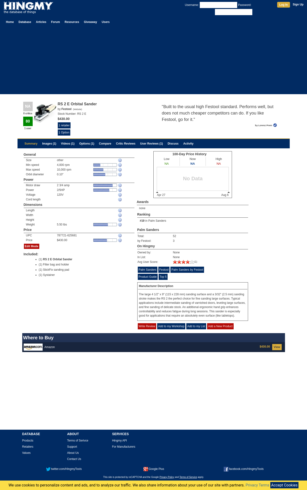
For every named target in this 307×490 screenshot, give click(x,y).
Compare (105, 143)
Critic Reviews (125, 143)
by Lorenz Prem (263, 125)
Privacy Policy (167, 477)
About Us (73, 453)
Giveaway (90, 22)
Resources (72, 22)
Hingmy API (119, 440)
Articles (41, 22)
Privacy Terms (257, 485)
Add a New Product (220, 326)
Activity (188, 143)
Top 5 (163, 276)
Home (10, 22)
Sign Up (298, 4)
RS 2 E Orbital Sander (57, 259)
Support (72, 446)
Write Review (147, 326)
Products (27, 440)
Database (24, 22)
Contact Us (74, 459)
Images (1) (49, 143)
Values (26, 453)
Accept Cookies (284, 485)
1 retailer (64, 125)
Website (77, 109)
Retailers (27, 446)
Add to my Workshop (171, 326)
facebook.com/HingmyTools (244, 469)
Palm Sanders (157, 220)
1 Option (64, 132)
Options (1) (86, 143)
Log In (283, 4)
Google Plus (153, 469)
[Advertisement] (154, 61)
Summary (31, 143)
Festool (164, 269)
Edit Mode (31, 246)
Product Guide (148, 276)
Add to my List (196, 326)
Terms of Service (188, 477)
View (277, 347)
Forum (55, 22)
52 (174, 236)
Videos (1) (68, 143)
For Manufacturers (123, 446)
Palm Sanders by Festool (187, 269)
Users (106, 22)
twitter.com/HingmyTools (64, 469)
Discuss (173, 143)
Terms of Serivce (77, 440)
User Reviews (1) (151, 143)
